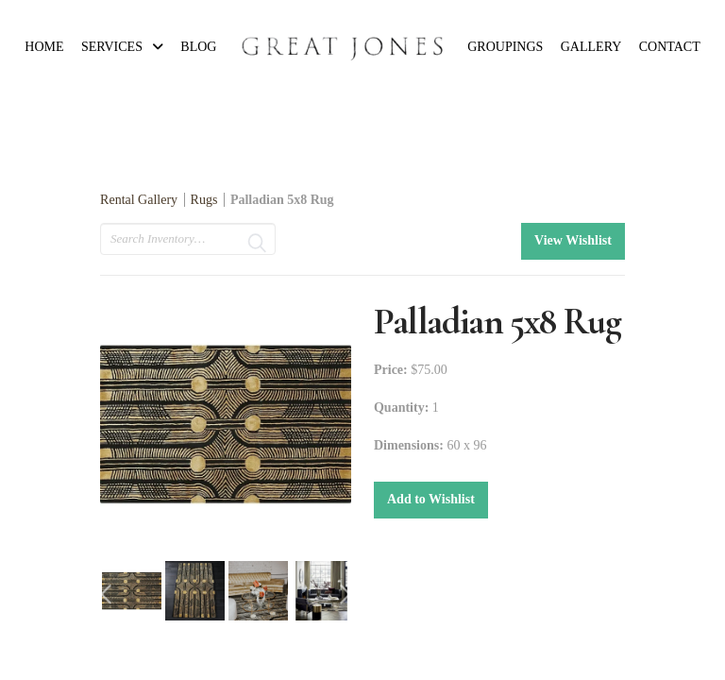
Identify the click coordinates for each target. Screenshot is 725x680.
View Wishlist (573, 240)
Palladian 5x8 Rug (282, 200)
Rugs (204, 200)
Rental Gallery (138, 200)
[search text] (188, 239)
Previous (105, 594)
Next (345, 594)
